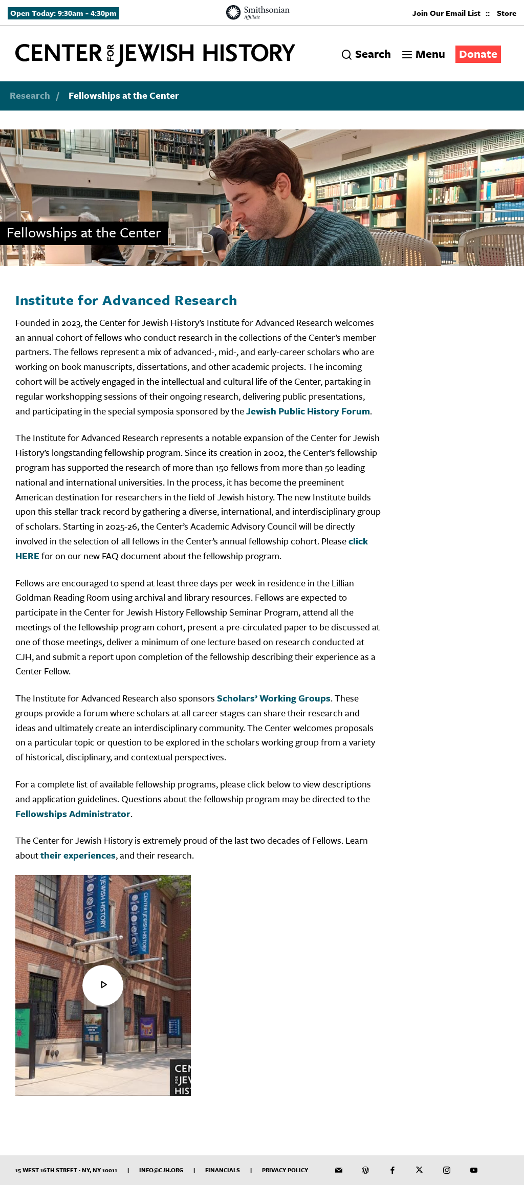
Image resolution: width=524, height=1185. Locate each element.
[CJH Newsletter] (339, 1170)
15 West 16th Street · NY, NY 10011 (66, 1170)
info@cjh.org (161, 1170)
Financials (222, 1170)
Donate (478, 53)
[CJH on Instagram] (447, 1170)
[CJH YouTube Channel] (474, 1170)
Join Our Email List (446, 12)
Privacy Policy (285, 1170)
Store (506, 12)
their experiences (78, 855)
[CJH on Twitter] (419, 1170)
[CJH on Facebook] (392, 1170)
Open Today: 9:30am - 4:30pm (63, 12)
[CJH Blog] (365, 1170)
